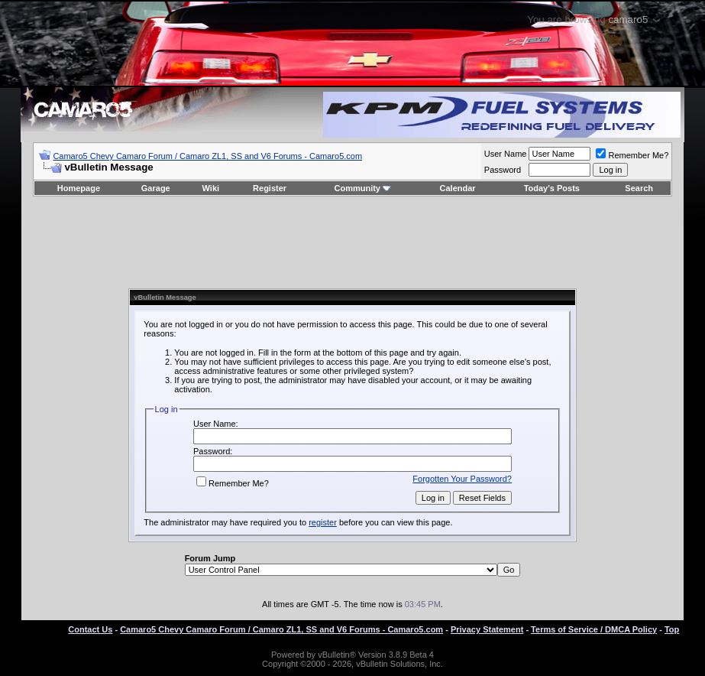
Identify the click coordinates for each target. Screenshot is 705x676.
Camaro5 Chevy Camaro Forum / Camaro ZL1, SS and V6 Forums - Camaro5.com (207, 156)
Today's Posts (552, 188)
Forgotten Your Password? (462, 478)
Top (672, 629)
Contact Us (90, 629)
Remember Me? (632, 155)
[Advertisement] (352, 242)
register (323, 522)
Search (639, 188)
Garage (155, 188)
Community (362, 188)
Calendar (458, 188)
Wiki (211, 188)
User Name (505, 153)
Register (269, 188)
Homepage (78, 188)
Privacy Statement (487, 629)
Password (502, 169)
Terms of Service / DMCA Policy (594, 629)
